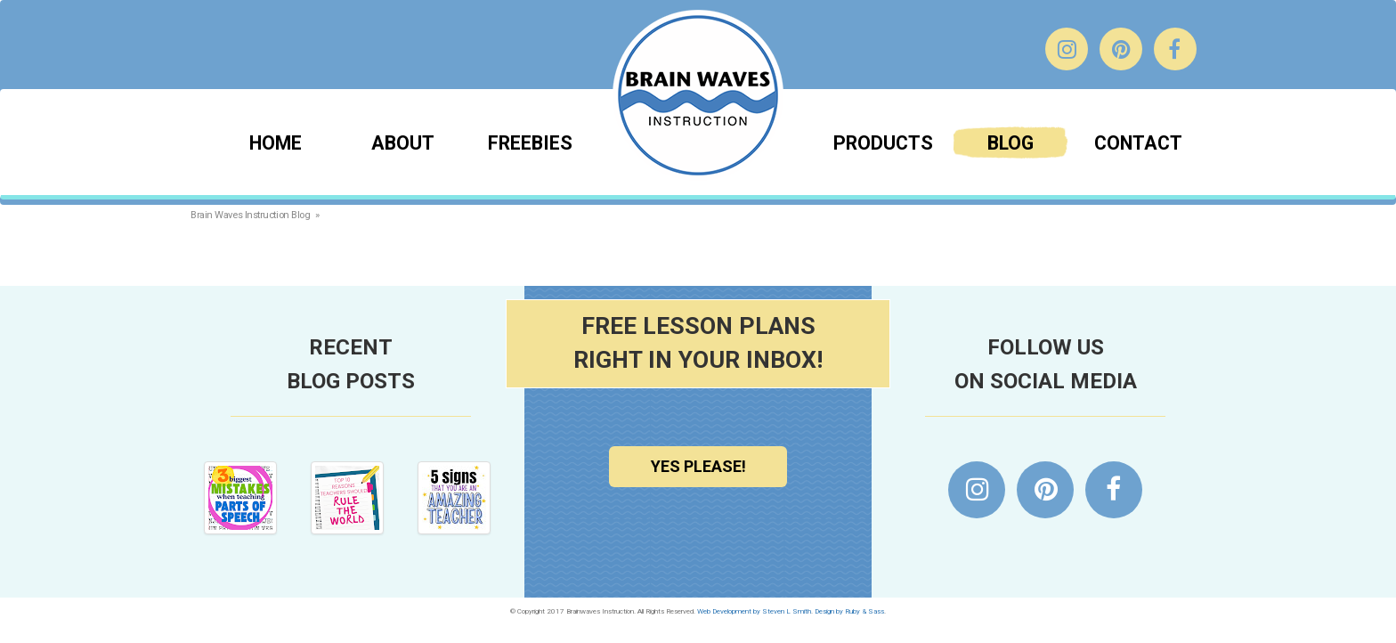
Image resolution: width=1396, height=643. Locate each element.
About (402, 143)
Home (275, 143)
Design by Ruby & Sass (849, 611)
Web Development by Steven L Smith (754, 611)
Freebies (530, 143)
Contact (1138, 143)
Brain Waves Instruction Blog (250, 215)
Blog (1010, 143)
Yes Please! (698, 466)
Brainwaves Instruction (698, 95)
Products (883, 143)
